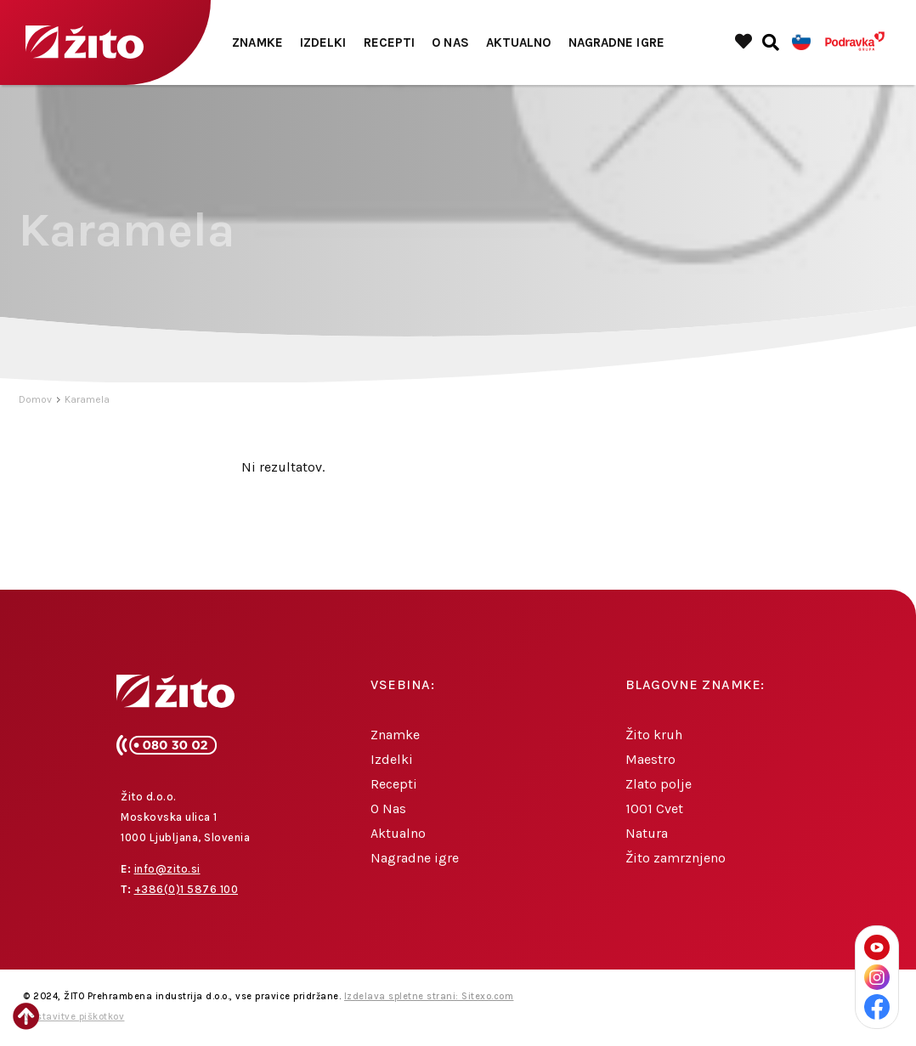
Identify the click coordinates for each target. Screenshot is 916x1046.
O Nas (450, 42)
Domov (35, 399)
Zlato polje (658, 784)
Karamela (87, 399)
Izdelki (323, 42)
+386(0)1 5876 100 (186, 889)
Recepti (390, 42)
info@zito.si (167, 868)
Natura (646, 833)
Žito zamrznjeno (675, 858)
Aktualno (518, 42)
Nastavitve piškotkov (73, 1016)
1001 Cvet (654, 808)
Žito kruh (653, 735)
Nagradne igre (616, 42)
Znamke (257, 42)
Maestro (650, 759)
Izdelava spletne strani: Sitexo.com (429, 996)
